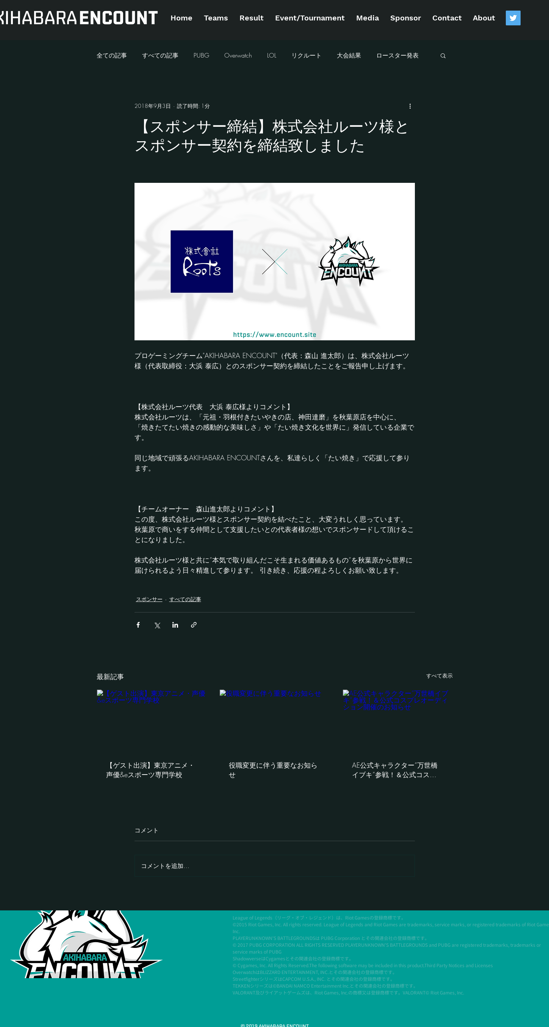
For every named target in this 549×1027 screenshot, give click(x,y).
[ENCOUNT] (118, 18)
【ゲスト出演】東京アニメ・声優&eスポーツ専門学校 (150, 770)
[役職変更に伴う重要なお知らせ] (274, 720)
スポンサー (149, 599)
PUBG (201, 55)
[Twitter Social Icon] (513, 18)
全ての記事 (112, 55)
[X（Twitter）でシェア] (156, 624)
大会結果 (349, 55)
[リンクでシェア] (193, 624)
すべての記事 (160, 55)
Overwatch (238, 55)
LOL (271, 55)
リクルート (306, 55)
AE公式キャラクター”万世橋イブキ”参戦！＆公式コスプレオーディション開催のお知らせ (396, 770)
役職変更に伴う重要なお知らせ (273, 770)
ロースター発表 (397, 55)
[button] (443, 55)
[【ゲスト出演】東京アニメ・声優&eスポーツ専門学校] (151, 720)
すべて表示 (439, 675)
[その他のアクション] (410, 105)
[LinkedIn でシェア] (175, 624)
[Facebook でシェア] (138, 624)
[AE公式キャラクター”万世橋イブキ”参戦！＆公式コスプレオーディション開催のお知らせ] (397, 720)
